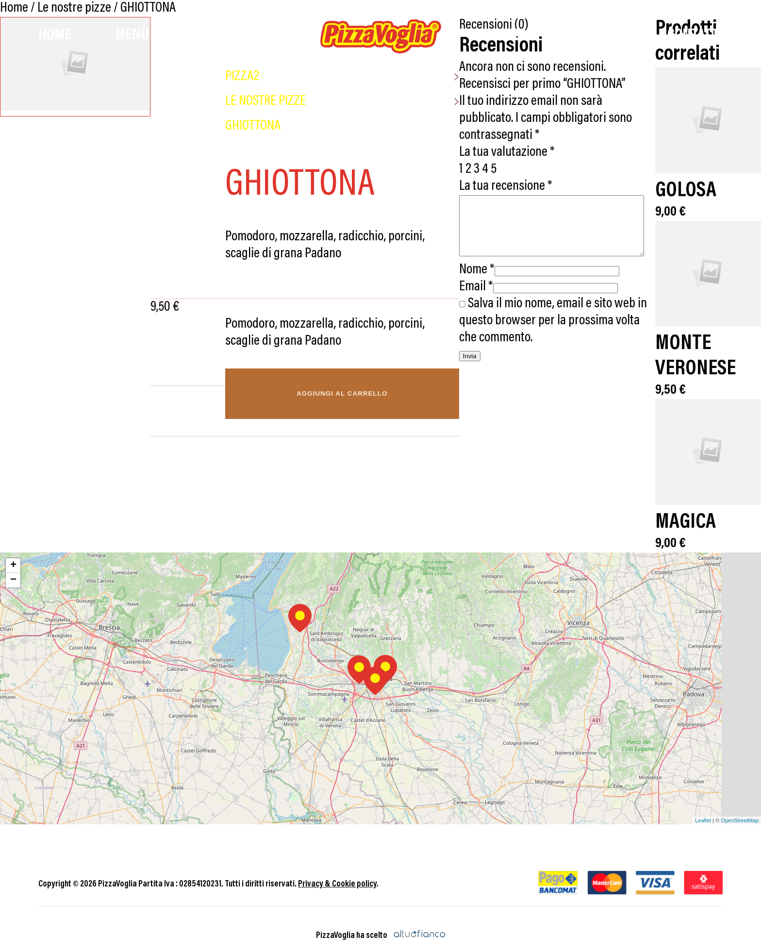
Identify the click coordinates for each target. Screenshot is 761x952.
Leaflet (703, 807)
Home (54, 35)
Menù (132, 35)
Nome (470, 265)
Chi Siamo (594, 35)
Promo (500, 35)
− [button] (13, 567)
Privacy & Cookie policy (337, 872)
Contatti (695, 35)
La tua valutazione (500, 136)
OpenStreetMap (740, 807)
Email (470, 282)
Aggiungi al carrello (336, 393)
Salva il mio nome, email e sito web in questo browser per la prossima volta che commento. (553, 316)
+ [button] (13, 553)
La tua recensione (499, 170)
